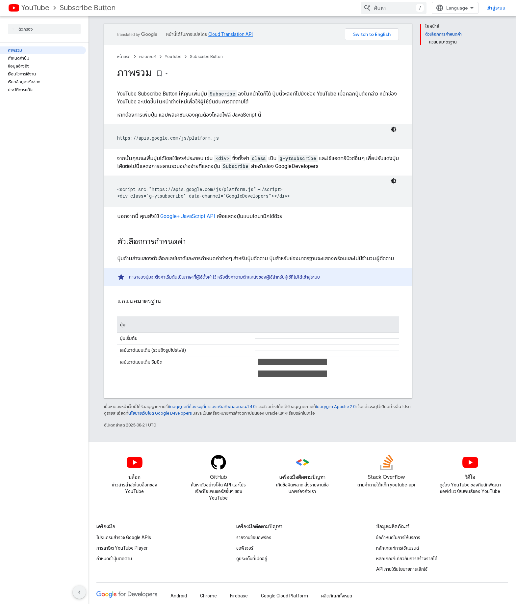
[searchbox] (44, 29)
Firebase (239, 595)
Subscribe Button (88, 7)
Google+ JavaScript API (187, 216)
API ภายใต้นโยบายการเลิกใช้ (401, 569)
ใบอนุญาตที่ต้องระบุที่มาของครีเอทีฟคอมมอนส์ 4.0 (212, 406)
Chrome (208, 595)
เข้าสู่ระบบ (495, 8)
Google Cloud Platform (284, 595)
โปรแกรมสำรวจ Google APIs (123, 537)
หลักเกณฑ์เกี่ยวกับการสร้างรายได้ (406, 558)
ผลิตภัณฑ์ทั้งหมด (336, 595)
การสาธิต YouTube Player (122, 548)
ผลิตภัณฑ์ (147, 56)
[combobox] (393, 8)
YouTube (35, 7)
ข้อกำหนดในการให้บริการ (398, 537)
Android (178, 595)
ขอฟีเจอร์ (244, 548)
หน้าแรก (124, 56)
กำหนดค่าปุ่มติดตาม (114, 558)
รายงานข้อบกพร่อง (253, 537)
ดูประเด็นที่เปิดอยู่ (251, 558)
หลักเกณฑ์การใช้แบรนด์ (397, 548)
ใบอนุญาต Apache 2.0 (335, 406)
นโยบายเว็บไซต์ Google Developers (160, 413)
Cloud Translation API (230, 34)
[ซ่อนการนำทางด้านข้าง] (79, 592)
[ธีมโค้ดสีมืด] (393, 129)
